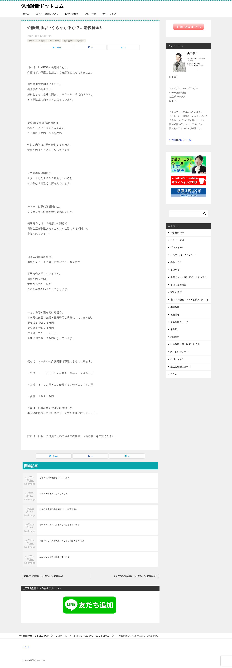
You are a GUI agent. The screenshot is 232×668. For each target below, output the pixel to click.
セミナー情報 (177, 240)
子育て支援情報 (178, 284)
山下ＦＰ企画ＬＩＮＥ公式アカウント (189, 299)
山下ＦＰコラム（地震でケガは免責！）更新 (59, 525)
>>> (171, 140)
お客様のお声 (177, 232)
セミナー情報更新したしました (53, 493)
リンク (26, 647)
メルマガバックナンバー (182, 255)
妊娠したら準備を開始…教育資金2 (55, 557)
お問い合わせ (71, 13)
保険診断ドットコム (43, 5)
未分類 (173, 329)
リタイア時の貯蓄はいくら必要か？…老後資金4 (134, 576)
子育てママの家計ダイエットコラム (44, 41)
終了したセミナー (179, 352)
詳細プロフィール (182, 140)
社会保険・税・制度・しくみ (185, 344)
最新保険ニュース (179, 322)
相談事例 (174, 337)
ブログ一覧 (90, 13)
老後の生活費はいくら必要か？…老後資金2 (43, 576)
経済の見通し (177, 359)
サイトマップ (109, 13)
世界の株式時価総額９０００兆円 (54, 478)
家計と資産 (68, 41)
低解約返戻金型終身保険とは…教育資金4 (58, 509)
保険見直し (176, 270)
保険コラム (176, 262)
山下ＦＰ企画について (47, 13)
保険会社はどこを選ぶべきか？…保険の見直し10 (61, 541)
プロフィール (177, 247)
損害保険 (174, 307)
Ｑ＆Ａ (173, 374)
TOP (35, 635)
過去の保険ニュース (180, 366)
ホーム (26, 13)
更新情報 (81, 41)
